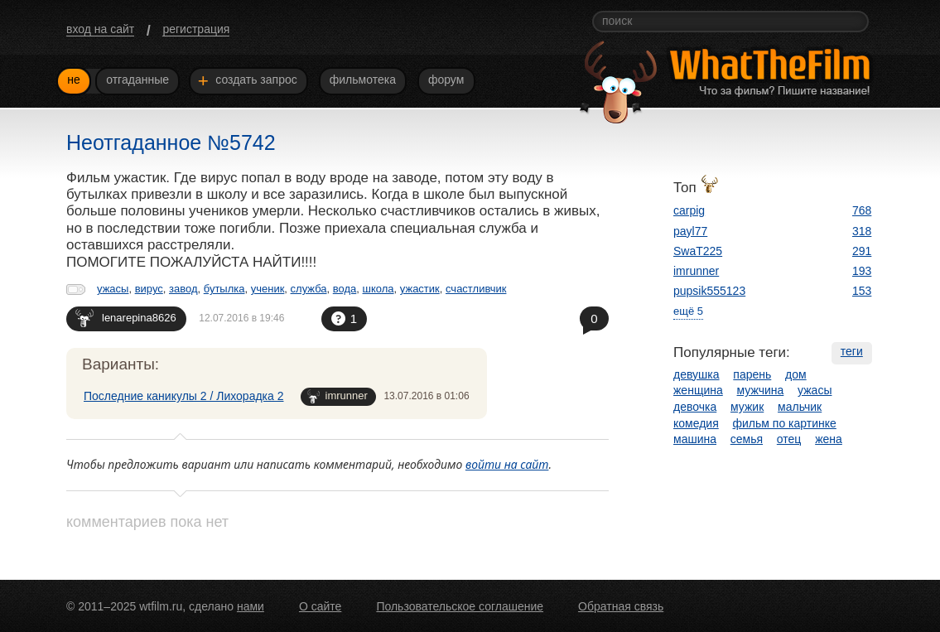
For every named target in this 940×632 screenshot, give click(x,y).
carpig (689, 210)
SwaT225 (697, 251)
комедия (696, 423)
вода (345, 288)
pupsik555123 (709, 290)
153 (861, 290)
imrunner (337, 396)
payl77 (690, 231)
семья (746, 439)
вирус (149, 288)
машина (694, 439)
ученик (268, 288)
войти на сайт (507, 464)
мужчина (760, 390)
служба (309, 288)
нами (250, 606)
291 (861, 251)
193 (861, 270)
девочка (694, 406)
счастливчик (476, 288)
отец (789, 439)
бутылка (224, 288)
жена (828, 439)
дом (796, 374)
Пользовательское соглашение (459, 606)
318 (861, 231)
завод (183, 288)
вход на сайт (100, 29)
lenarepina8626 (125, 317)
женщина (698, 390)
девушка (696, 374)
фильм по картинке (784, 423)
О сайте (320, 606)
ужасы (112, 288)
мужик (747, 406)
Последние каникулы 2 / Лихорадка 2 (184, 396)
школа (378, 288)
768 (861, 210)
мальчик (800, 406)
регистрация (195, 29)
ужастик (420, 288)
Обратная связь (620, 606)
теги (852, 351)
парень (752, 374)
